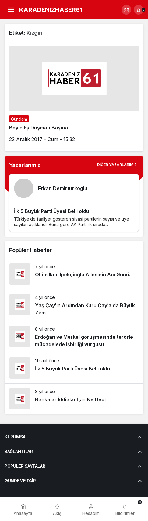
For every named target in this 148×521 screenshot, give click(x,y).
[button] (126, 10)
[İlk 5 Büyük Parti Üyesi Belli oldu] (74, 368)
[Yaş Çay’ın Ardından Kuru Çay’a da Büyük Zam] (74, 305)
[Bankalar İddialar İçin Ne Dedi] (74, 399)
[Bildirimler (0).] (138, 10)
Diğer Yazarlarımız (117, 164)
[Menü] (11, 10)
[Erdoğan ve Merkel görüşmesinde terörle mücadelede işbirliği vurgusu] (74, 337)
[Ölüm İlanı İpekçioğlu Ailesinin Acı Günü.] (74, 274)
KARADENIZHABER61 (50, 9)
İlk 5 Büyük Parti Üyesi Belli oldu (51, 211)
